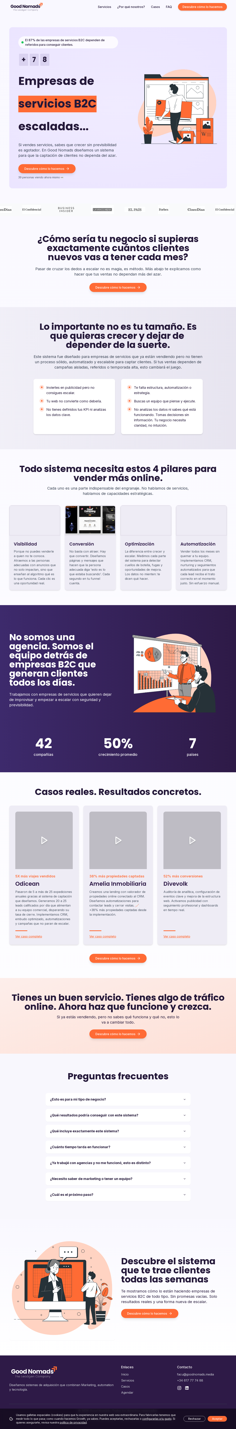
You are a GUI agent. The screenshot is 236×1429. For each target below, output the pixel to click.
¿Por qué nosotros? (131, 7)
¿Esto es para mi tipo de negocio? (118, 1099)
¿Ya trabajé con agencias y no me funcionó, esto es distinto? (118, 1163)
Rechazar (194, 1418)
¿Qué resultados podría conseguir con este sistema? (118, 1115)
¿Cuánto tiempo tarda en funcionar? (118, 1147)
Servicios (104, 7)
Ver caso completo (28, 936)
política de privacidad (73, 1422)
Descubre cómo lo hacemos (202, 7)
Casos (155, 7)
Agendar (127, 1392)
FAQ (169, 7)
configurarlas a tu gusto (157, 1418)
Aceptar (217, 1418)
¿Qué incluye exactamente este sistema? (118, 1131)
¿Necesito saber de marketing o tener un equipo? (118, 1179)
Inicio (125, 1374)
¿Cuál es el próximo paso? (118, 1195)
